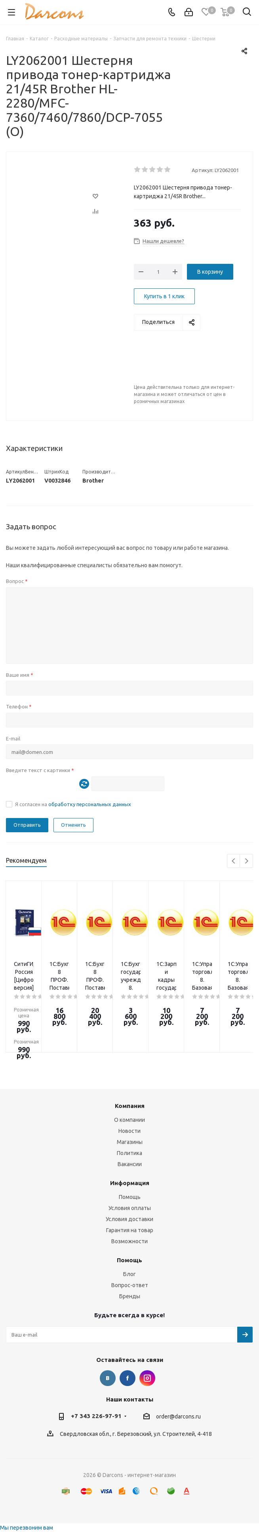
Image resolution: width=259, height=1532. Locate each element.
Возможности (129, 1241)
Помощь (130, 1197)
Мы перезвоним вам (26, 1527)
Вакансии (130, 1164)
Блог (129, 1274)
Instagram (147, 1378)
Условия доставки (129, 1219)
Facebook (127, 1378)
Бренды (129, 1296)
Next (246, 861)
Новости (129, 1131)
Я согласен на (73, 804)
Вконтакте (108, 1378)
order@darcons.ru (178, 1416)
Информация (129, 1183)
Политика (129, 1153)
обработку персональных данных (89, 804)
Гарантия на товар (129, 1230)
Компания (130, 1105)
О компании (129, 1120)
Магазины (130, 1142)
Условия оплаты (130, 1208)
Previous (233, 861)
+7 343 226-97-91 (96, 1416)
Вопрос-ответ (129, 1285)
